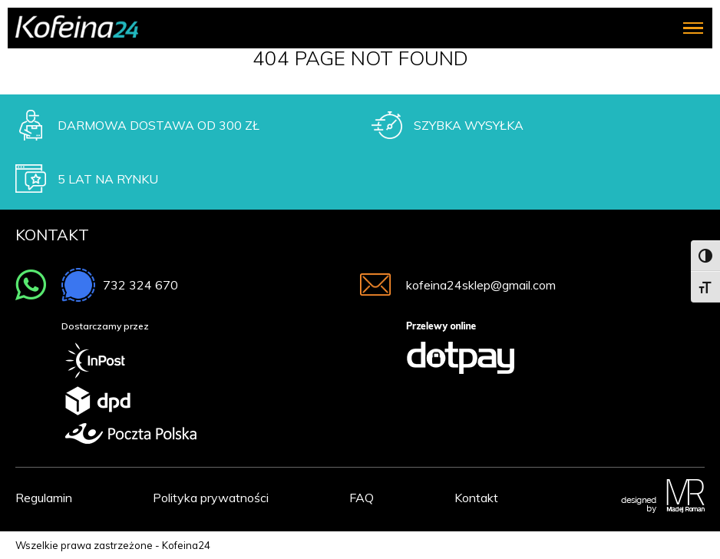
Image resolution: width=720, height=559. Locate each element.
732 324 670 (140, 285)
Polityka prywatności (211, 497)
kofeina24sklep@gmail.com (481, 285)
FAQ (361, 497)
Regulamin (43, 497)
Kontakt (476, 497)
